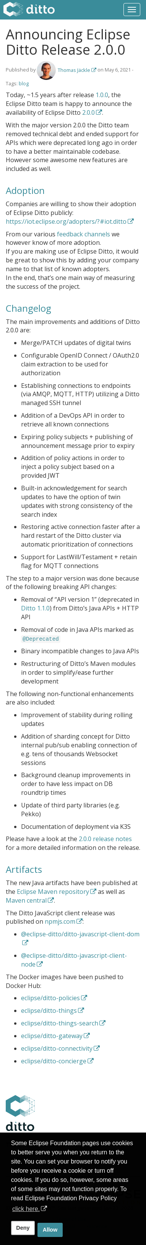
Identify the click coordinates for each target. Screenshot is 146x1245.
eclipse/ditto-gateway (52, 1036)
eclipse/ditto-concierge (53, 1061)
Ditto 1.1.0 (35, 608)
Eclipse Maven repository (53, 891)
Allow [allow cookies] (50, 1230)
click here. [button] (26, 1209)
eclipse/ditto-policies (50, 998)
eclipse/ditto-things (49, 1010)
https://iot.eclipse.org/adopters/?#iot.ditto (66, 221)
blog (24, 83)
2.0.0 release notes (105, 839)
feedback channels (83, 234)
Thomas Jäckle (74, 70)
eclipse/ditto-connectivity (56, 1048)
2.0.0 (88, 112)
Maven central (26, 900)
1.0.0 (102, 95)
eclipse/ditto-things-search (59, 1023)
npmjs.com (60, 921)
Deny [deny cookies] (22, 1228)
